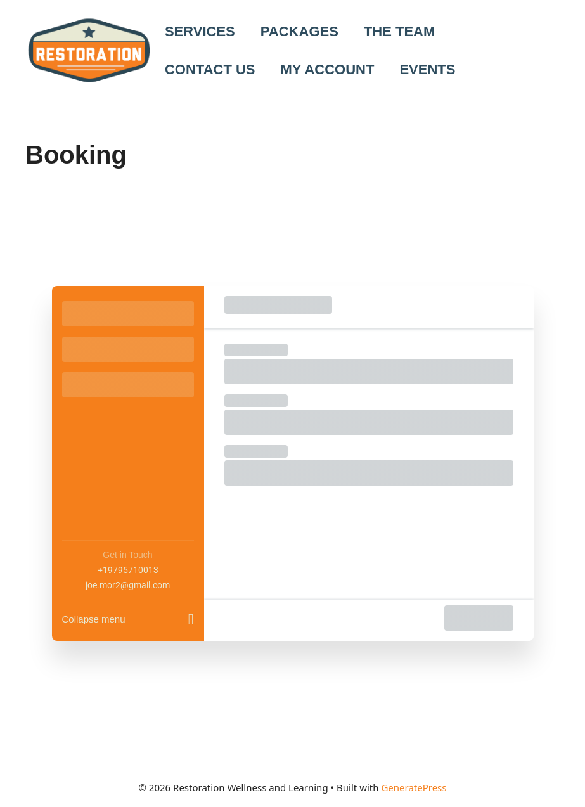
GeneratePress (413, 787)
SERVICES (200, 31)
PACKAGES (299, 31)
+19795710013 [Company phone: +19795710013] (128, 570)
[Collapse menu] (128, 615)
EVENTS (427, 69)
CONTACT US (210, 69)
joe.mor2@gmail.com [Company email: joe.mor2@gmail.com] (128, 585)
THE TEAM (399, 31)
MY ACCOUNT (328, 69)
